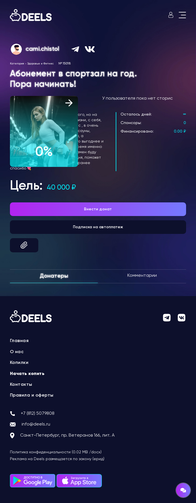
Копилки (19, 363)
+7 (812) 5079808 (37, 413)
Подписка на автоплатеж (98, 227)
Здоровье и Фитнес (40, 63)
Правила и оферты (32, 395)
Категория (17, 63)
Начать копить (27, 374)
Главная (19, 341)
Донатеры (54, 276)
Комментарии (142, 275)
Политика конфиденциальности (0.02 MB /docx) (56, 452)
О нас (17, 352)
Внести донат (98, 209)
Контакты (21, 384)
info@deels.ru (36, 424)
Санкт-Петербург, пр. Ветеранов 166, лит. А (67, 435)
